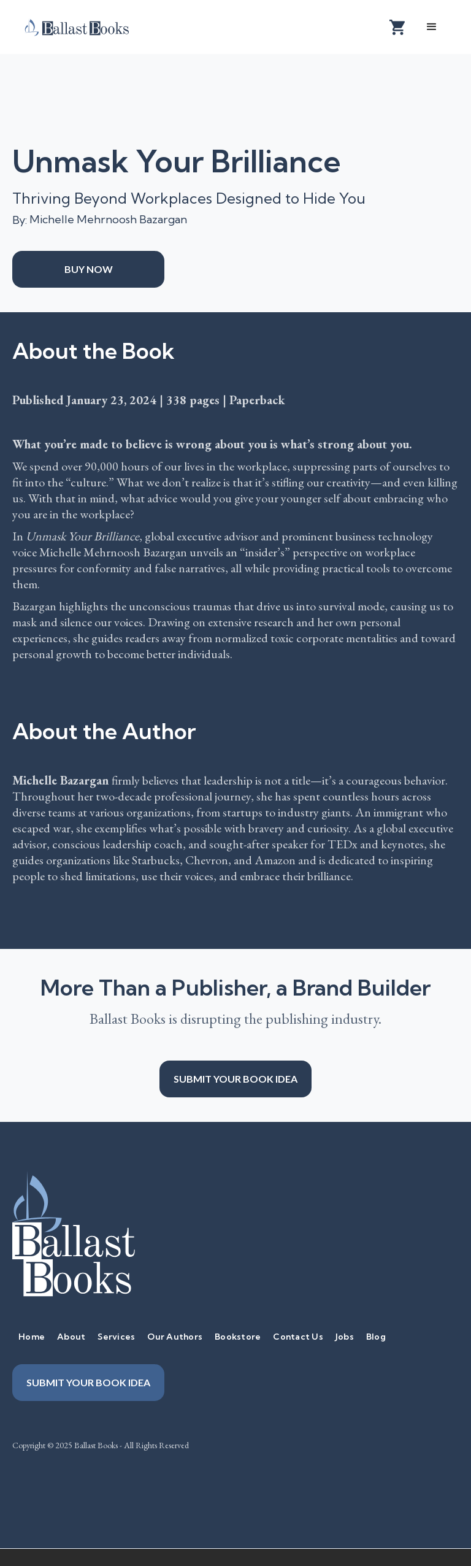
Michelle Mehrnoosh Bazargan (108, 219)
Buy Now (88, 269)
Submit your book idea (235, 1078)
